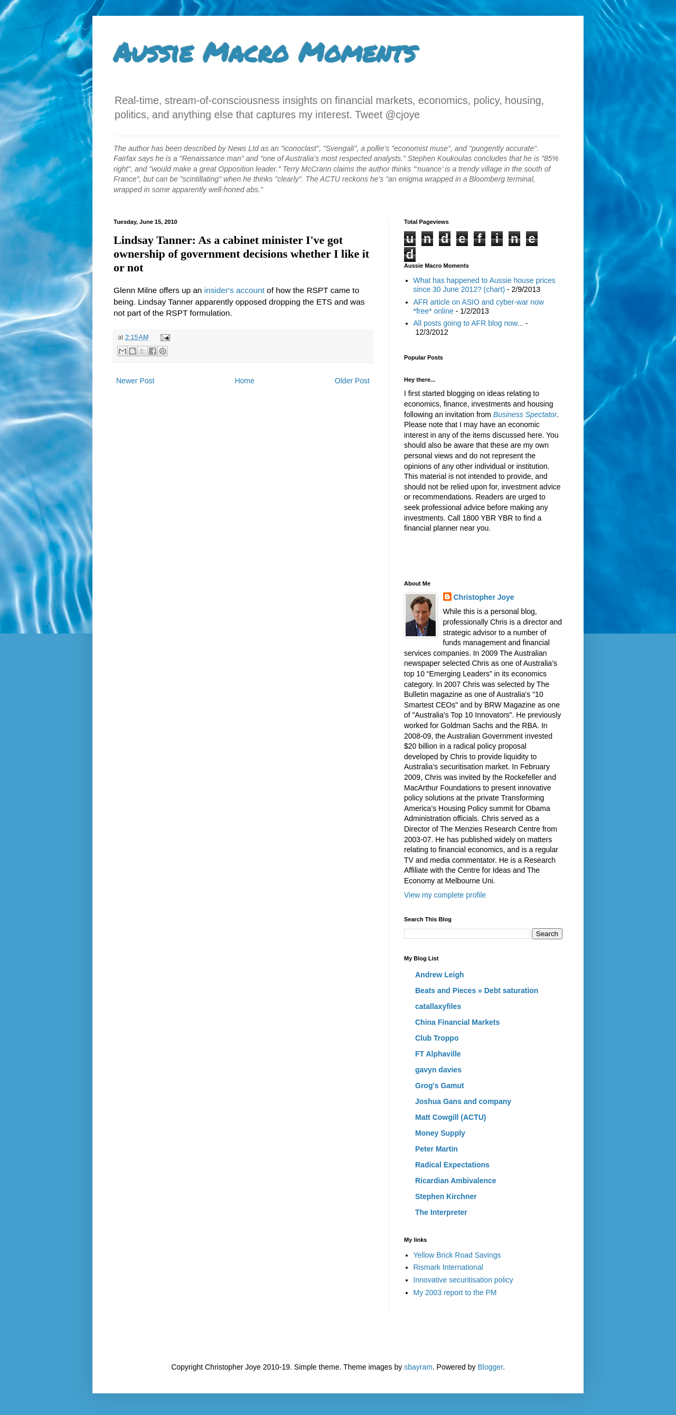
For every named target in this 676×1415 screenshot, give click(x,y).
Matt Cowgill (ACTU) (450, 1117)
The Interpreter (441, 1212)
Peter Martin (436, 1149)
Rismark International (448, 1267)
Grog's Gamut (439, 1085)
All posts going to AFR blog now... (469, 323)
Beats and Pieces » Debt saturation (476, 990)
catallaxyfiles (438, 1006)
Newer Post (135, 380)
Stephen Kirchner (446, 1196)
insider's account (234, 290)
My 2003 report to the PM (455, 1292)
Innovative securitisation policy (463, 1280)
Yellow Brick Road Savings (457, 1255)
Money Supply (440, 1133)
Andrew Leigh (439, 974)
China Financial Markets (457, 1022)
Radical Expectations (452, 1165)
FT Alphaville (438, 1054)
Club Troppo (436, 1038)
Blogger (489, 1367)
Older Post (352, 380)
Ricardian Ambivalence (455, 1180)
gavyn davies (438, 1069)
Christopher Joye (484, 597)
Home (244, 380)
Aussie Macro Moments (265, 52)
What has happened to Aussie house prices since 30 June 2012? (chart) (485, 285)
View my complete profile (445, 895)
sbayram (418, 1367)
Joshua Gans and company (463, 1101)
